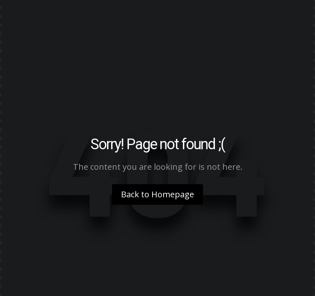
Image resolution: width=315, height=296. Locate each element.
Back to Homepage (157, 194)
